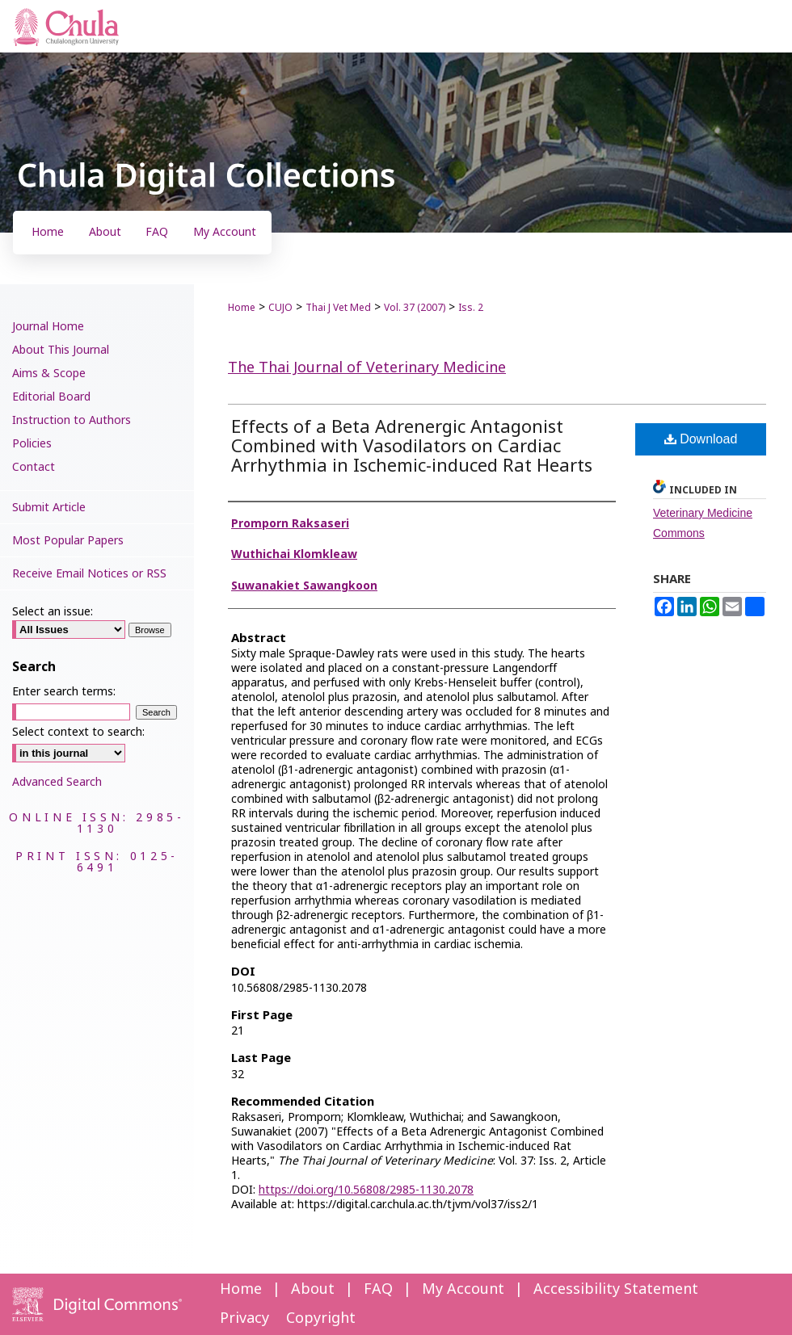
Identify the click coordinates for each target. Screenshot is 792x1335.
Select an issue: (52, 611)
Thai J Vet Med (338, 307)
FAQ (378, 1289)
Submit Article (49, 507)
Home (241, 307)
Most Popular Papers (68, 540)
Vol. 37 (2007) (414, 307)
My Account (463, 1289)
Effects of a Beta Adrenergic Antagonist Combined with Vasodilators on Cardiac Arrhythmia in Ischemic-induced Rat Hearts (411, 447)
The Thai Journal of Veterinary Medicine (367, 368)
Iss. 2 (470, 307)
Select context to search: (78, 732)
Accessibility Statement (615, 1289)
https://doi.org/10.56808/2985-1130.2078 (366, 1190)
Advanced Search (57, 782)
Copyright (321, 1318)
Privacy (244, 1318)
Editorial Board (51, 396)
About (313, 1289)
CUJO (280, 307)
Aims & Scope (49, 373)
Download (701, 439)
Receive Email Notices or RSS (89, 573)
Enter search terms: (64, 691)
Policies (32, 443)
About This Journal (60, 350)
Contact (33, 467)
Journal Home (48, 326)
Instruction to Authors (71, 420)
